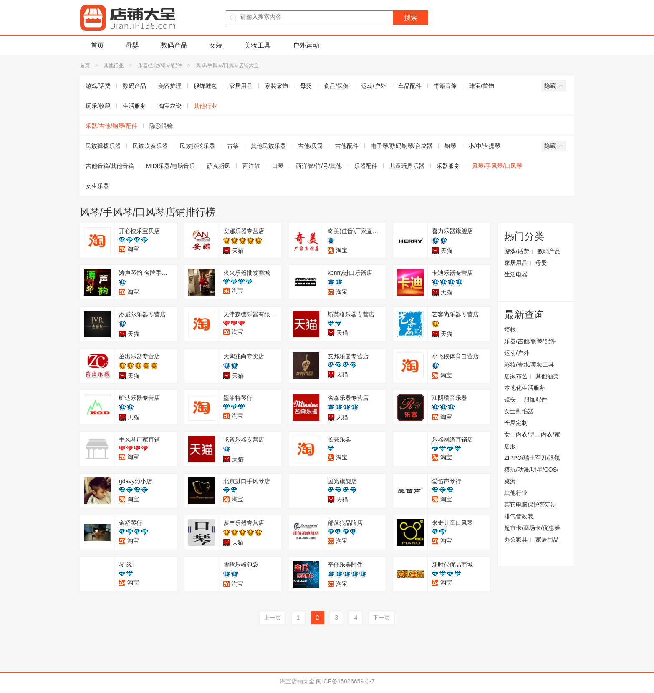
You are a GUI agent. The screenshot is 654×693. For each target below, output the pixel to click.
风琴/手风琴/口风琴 (497, 166)
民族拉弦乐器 (197, 146)
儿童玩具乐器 (406, 166)
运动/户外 (373, 86)
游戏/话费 (98, 86)
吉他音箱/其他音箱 (110, 166)
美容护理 (170, 86)
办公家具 (516, 539)
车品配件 (410, 86)
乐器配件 (365, 166)
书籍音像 (445, 86)
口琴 (278, 166)
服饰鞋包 (205, 86)
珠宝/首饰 (481, 86)
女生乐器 (97, 186)
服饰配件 (535, 399)
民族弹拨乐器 (103, 146)
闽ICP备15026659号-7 (345, 681)
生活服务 (134, 106)
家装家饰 (276, 86)
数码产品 (174, 45)
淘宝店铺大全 (297, 681)
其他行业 (114, 65)
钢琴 (450, 146)
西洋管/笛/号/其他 (319, 166)
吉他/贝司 (310, 146)
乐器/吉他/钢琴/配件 (160, 65)
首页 (97, 45)
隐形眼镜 (161, 126)
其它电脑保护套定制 (530, 504)
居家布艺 (516, 376)
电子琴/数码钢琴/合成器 (401, 146)
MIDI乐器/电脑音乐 (170, 166)
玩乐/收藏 (98, 106)
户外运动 (306, 45)
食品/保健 (336, 86)
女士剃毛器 (518, 411)
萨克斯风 (218, 166)
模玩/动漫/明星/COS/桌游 (531, 475)
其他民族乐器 (268, 146)
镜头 (510, 399)
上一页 (272, 617)
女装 (215, 45)
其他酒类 (547, 376)
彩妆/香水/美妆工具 (529, 364)
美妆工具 (257, 45)
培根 (510, 329)
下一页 (381, 617)
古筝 (233, 146)
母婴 (132, 45)
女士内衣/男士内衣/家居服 (532, 440)
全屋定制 (516, 422)
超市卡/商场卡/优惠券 (532, 528)
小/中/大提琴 (484, 146)
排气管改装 (518, 516)
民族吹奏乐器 (150, 146)
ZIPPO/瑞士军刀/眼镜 (532, 457)
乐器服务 (448, 166)
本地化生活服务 (524, 387)
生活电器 (516, 274)
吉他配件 (347, 146)
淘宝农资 (170, 106)
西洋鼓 (251, 166)
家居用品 (241, 86)
